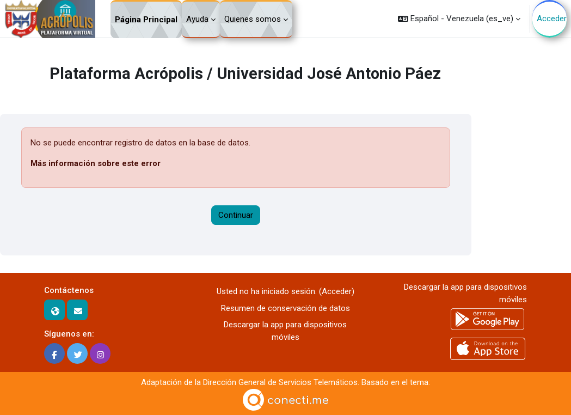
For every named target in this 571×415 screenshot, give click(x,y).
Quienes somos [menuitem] (252, 19)
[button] (459, 19)
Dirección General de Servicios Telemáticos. (281, 382)
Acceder (552, 18)
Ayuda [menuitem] (197, 19)
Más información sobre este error (95, 163)
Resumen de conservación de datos (285, 308)
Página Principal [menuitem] (146, 20)
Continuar (235, 215)
